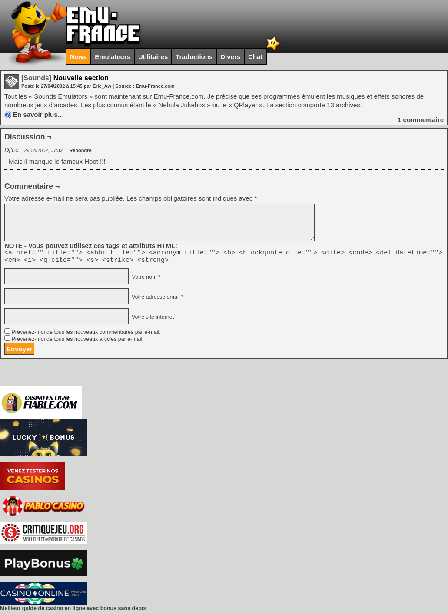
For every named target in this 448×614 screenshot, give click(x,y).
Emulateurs (112, 56)
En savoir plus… (38, 114)
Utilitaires (153, 56)
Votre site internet (152, 320)
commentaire (421, 119)
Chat (255, 56)
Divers (230, 56)
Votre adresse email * (156, 300)
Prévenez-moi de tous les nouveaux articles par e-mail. (77, 342)
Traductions (194, 56)
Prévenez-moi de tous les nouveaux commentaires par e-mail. (85, 335)
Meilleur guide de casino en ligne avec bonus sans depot (73, 611)
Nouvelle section (65, 78)
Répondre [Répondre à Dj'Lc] (80, 150)
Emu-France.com (155, 86)
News (78, 56)
